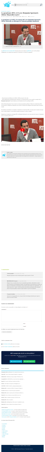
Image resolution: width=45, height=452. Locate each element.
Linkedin (3, 435)
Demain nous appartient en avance (7, 409)
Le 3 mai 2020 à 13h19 (22, 281)
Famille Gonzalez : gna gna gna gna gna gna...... (14, 385)
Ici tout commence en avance (6, 412)
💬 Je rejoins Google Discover (29, 361)
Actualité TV (8, 11)
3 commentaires (32, 16)
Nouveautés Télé (3, 11)
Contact (21, 445)
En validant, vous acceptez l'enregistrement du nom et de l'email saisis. (12, 329)
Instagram (4, 426)
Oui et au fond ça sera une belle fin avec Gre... (13, 395)
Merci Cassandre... (10, 399)
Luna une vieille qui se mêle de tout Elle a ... (13, 381)
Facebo (3, 425)
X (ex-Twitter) (4, 423)
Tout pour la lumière (13, 416)
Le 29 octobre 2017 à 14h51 (19, 273)
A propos (28, 445)
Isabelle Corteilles (19, 16)
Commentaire (3, 309)
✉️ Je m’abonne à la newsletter (16, 361)
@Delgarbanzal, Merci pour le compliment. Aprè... (16, 402)
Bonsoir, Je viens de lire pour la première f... (13, 390)
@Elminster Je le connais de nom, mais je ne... (16, 372)
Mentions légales (16, 445)
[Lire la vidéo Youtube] (22, 130)
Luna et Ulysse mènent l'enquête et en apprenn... (14, 374)
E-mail (24, 326)
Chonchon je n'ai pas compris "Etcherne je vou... (14, 376)
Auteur (25, 445)
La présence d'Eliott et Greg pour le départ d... (15, 388)
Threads (3, 428)
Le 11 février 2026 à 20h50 (20, 294)
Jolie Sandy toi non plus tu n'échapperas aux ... (12, 383)
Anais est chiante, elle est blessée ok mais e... (14, 404)
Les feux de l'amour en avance (7, 415)
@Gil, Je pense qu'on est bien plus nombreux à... (15, 392)
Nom (24, 323)
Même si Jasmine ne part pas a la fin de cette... (12, 397)
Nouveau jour (4, 416)
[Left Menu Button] (1, 4)
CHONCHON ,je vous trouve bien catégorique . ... (16, 379)
